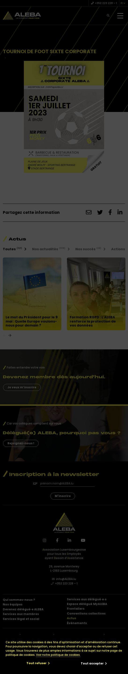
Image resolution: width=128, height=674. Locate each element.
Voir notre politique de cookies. (58, 655)
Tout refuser (36, 663)
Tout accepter (92, 663)
